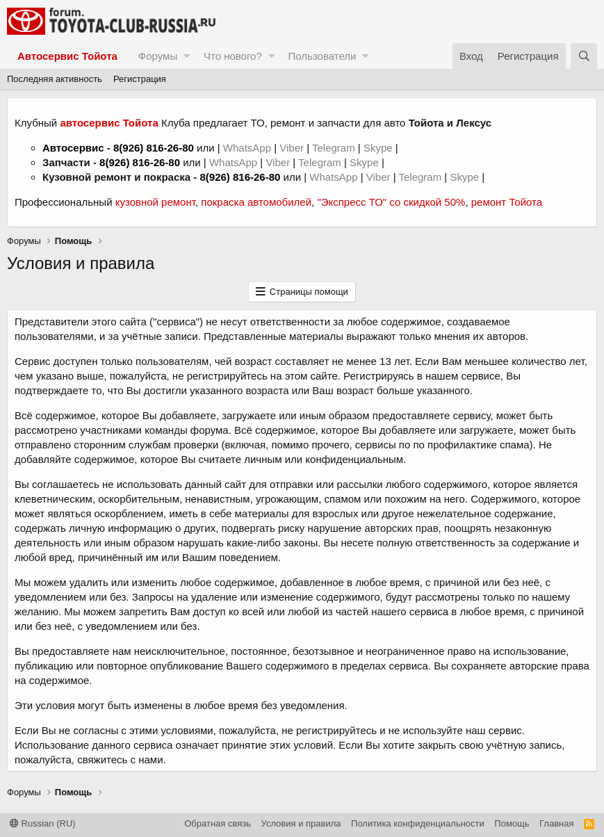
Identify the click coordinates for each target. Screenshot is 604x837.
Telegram (335, 148)
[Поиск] (584, 56)
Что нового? (233, 56)
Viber (291, 148)
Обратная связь (217, 823)
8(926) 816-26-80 (153, 148)
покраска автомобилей (256, 202)
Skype (379, 148)
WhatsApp (248, 148)
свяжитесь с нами (120, 759)
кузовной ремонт (155, 202)
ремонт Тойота (506, 202)
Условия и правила (301, 823)
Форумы (157, 56)
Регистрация (139, 79)
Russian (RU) (43, 823)
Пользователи (322, 56)
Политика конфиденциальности (417, 823)
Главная (556, 823)
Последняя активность (54, 79)
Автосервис (73, 148)
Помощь (511, 823)
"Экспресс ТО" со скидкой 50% (391, 202)
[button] (186, 56)
